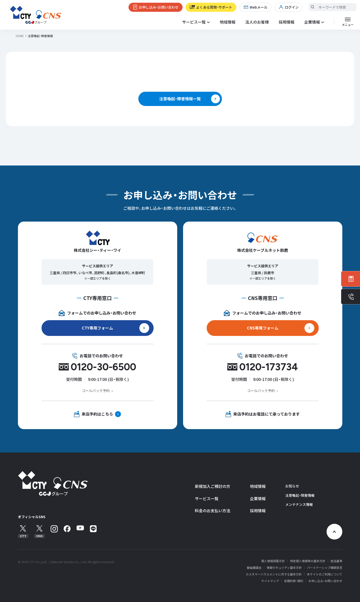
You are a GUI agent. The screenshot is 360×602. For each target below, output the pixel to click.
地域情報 (227, 22)
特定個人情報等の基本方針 (307, 560)
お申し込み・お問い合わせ (158, 7)
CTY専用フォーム (97, 328)
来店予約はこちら (97, 414)
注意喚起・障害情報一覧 (180, 99)
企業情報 (258, 498)
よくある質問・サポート (214, 7)
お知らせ (292, 485)
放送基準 (336, 560)
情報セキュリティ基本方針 (284, 567)
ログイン (292, 7)
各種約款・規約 (293, 580)
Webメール (258, 7)
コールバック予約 (96, 390)
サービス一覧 (206, 498)
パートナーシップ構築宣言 (324, 567)
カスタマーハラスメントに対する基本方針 (274, 574)
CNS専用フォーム (262, 328)
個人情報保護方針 (273, 560)
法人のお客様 (257, 22)
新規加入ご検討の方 (212, 486)
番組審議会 (254, 567)
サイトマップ (270, 580)
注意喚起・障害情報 (300, 495)
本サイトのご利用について (324, 574)
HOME (20, 36)
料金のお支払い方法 (212, 510)
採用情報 (286, 22)
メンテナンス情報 (299, 504)
